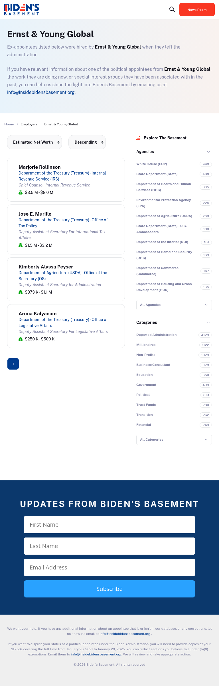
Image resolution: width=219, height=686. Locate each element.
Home (9, 124)
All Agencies (150, 305)
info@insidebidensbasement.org (41, 92)
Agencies (145, 151)
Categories (146, 322)
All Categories (151, 440)
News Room (197, 10)
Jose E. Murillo (35, 214)
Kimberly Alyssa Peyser (46, 267)
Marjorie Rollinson (40, 167)
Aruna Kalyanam (38, 313)
